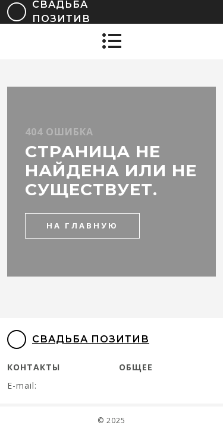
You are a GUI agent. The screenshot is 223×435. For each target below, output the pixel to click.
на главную (82, 225)
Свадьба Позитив (78, 339)
